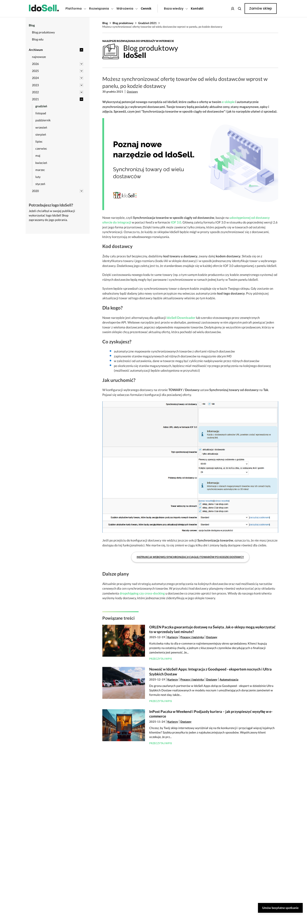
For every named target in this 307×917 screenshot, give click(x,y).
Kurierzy (172, 637)
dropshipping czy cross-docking (142, 593)
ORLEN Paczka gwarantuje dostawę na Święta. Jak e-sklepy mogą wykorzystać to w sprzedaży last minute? (212, 629)
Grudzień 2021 (147, 23)
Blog (105, 23)
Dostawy (132, 91)
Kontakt (197, 8)
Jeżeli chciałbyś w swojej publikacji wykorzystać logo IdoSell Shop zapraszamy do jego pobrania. (52, 215)
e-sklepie (228, 102)
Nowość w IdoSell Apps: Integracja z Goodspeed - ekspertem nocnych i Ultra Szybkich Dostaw (210, 671)
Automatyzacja (229, 679)
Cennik (146, 8)
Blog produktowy (123, 23)
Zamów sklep (260, 8)
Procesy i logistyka (192, 637)
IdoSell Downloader (181, 318)
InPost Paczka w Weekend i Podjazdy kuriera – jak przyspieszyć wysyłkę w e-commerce (210, 713)
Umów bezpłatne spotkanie (280, 908)
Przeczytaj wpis (160, 658)
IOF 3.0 (176, 222)
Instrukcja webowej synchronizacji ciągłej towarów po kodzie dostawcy (190, 557)
